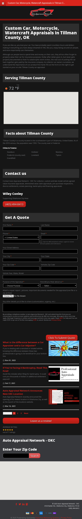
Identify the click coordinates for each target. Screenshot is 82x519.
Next (26, 413)
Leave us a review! (41, 420)
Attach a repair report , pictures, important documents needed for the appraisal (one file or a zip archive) (40, 291)
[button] (3, 430)
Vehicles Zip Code (48, 265)
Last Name (45, 225)
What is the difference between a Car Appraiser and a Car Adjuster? (23, 344)
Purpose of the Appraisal (13, 282)
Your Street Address (11, 248)
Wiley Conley (13, 194)
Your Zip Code (8, 265)
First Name (7, 225)
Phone (5, 233)
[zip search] (16, 455)
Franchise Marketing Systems (47, 518)
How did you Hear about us (51, 282)
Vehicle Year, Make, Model (13, 273)
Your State (45, 256)
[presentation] (16, 328)
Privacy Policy (66, 518)
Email (43, 233)
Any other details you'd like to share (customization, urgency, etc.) (29, 301)
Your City (6, 256)
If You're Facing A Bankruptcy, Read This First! (25, 369)
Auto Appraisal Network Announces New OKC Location (22, 392)
